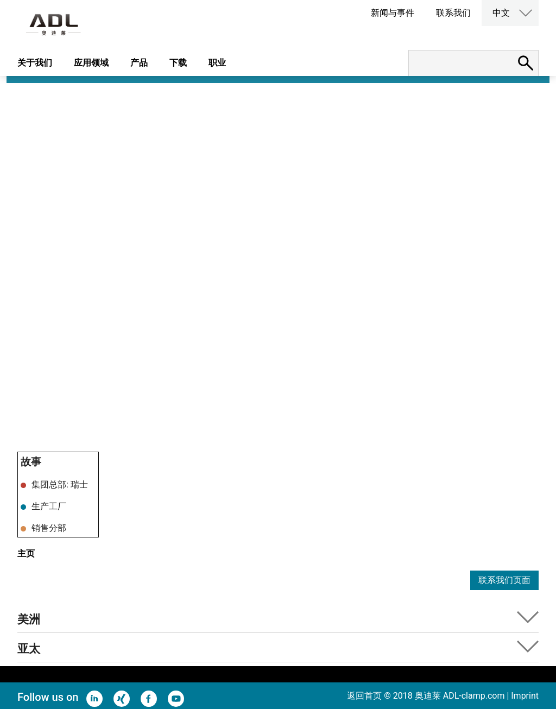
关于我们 (34, 63)
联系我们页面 (504, 580)
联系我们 (453, 13)
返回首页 (364, 696)
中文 (501, 13)
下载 (178, 63)
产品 (139, 63)
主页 (26, 553)
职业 (217, 63)
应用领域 (91, 63)
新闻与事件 (392, 13)
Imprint (525, 696)
